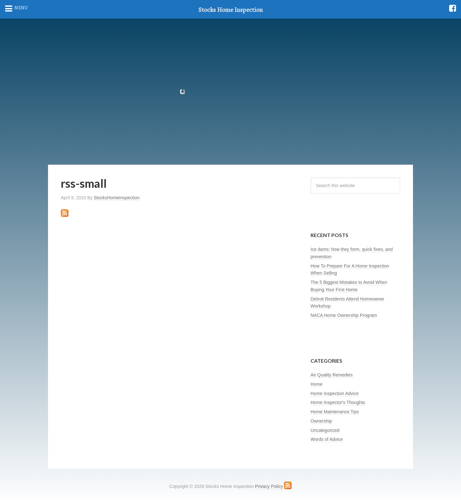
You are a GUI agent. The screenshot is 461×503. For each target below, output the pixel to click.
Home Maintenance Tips (335, 411)
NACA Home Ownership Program (344, 315)
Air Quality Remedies (332, 374)
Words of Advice (327, 439)
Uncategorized (325, 430)
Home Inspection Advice (335, 393)
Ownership (321, 421)
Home (316, 384)
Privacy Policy (269, 486)
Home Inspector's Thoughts (338, 402)
